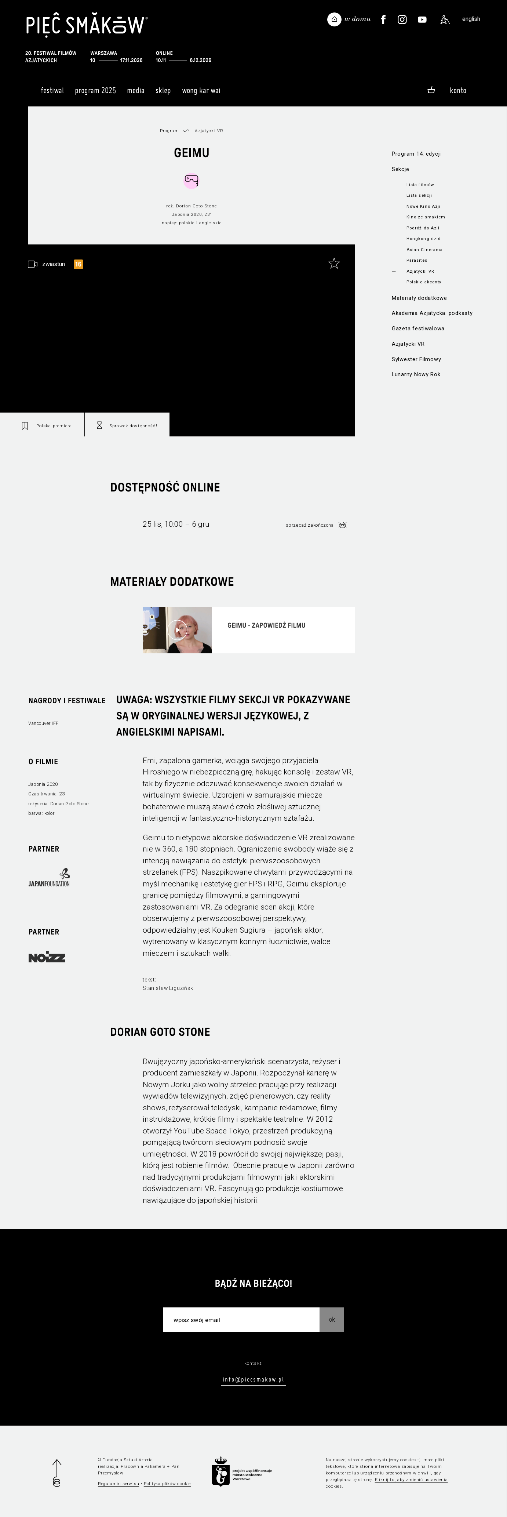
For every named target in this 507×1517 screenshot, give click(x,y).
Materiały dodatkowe (419, 298)
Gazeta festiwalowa (418, 328)
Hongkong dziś (423, 238)
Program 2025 (95, 93)
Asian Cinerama (424, 249)
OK (332, 1319)
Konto (458, 90)
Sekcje (400, 169)
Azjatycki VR (420, 271)
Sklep (163, 93)
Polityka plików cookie (167, 1483)
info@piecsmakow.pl (253, 1379)
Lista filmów (420, 184)
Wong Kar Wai (201, 93)
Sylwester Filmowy (416, 359)
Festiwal (52, 93)
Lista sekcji (419, 195)
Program (169, 130)
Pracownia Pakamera (143, 1466)
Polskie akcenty (424, 281)
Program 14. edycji (416, 153)
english (471, 18)
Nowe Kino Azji (423, 206)
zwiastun (53, 264)
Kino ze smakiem (426, 216)
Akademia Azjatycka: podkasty (432, 313)
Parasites (416, 260)
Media (136, 93)
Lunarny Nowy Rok (416, 374)
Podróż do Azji (423, 228)
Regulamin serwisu (118, 1483)
